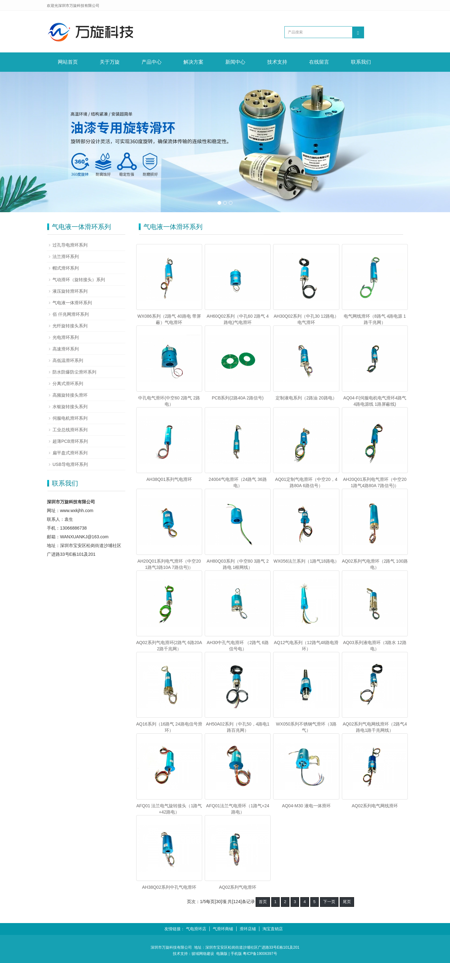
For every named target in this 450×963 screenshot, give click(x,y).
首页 (263, 901)
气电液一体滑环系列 (72, 302)
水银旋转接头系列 (70, 406)
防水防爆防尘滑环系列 (74, 371)
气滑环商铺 (223, 928)
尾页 (347, 901)
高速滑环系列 (65, 348)
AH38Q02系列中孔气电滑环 (169, 887)
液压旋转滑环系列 (70, 291)
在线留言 (319, 62)
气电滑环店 (196, 928)
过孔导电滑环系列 (70, 244)
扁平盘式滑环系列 (70, 452)
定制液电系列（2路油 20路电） (306, 397)
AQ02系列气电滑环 (238, 887)
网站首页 (68, 62)
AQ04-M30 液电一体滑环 (306, 805)
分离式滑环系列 (67, 383)
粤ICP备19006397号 (260, 953)
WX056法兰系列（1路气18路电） (306, 561)
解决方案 (193, 62)
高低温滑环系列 (67, 360)
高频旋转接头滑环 (70, 395)
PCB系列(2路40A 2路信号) (238, 397)
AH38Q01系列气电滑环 (169, 479)
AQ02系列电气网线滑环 (375, 805)
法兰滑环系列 (65, 256)
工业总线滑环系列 (70, 429)
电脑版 (222, 953)
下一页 (329, 901)
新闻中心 (235, 62)
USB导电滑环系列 (70, 464)
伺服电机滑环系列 (70, 418)
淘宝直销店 (272, 928)
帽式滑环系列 (65, 268)
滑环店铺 (248, 928)
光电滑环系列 (65, 337)
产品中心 (152, 62)
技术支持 (277, 62)
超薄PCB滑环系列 (70, 441)
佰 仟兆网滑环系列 (70, 314)
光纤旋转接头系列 (70, 325)
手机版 (236, 953)
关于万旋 (110, 62)
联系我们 (361, 62)
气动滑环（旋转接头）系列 (78, 279)
